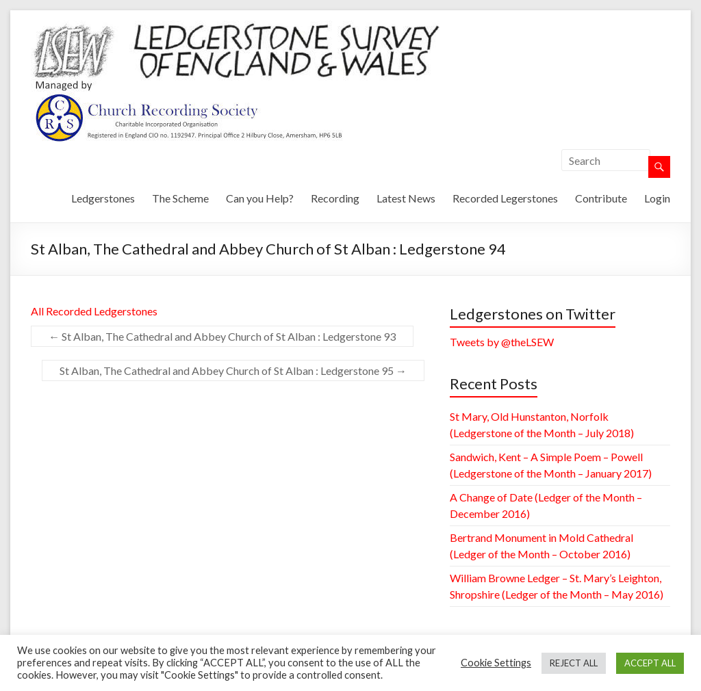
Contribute (601, 198)
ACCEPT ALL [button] (650, 662)
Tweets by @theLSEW (502, 341)
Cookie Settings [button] (496, 662)
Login (657, 198)
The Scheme (180, 198)
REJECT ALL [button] (574, 662)
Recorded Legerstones (505, 198)
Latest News (406, 198)
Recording (335, 198)
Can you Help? (260, 198)
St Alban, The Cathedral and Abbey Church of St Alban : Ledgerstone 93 (222, 336)
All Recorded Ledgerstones (94, 310)
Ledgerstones (103, 198)
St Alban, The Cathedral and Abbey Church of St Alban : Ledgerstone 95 (233, 370)
